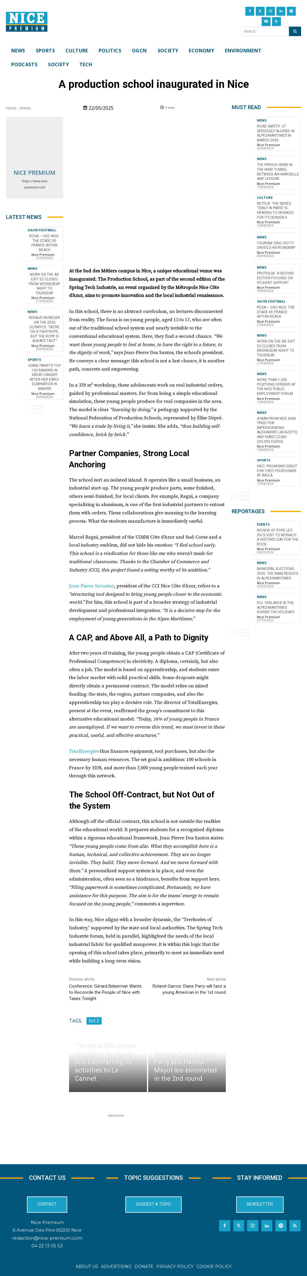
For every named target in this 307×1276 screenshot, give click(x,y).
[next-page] (38, 409)
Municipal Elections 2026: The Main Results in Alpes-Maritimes (277, 573)
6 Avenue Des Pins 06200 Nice (47, 1230)
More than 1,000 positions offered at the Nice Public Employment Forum (276, 387)
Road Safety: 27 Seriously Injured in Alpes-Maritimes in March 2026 (276, 133)
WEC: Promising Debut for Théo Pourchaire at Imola (277, 470)
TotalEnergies (84, 751)
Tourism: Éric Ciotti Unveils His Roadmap (276, 245)
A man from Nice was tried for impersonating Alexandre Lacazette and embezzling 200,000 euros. (277, 430)
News (32, 268)
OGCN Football (42, 230)
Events (25, 108)
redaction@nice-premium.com (47, 1238)
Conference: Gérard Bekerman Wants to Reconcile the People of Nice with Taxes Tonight (105, 992)
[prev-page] (29, 409)
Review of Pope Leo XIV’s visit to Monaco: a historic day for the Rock (277, 537)
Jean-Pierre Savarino (91, 586)
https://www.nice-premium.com (35, 184)
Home (11, 108)
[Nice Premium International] (26, 22)
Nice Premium (34, 172)
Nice (94, 1020)
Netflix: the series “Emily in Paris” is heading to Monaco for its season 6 (275, 210)
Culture (265, 197)
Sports (34, 359)
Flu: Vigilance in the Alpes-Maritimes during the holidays (275, 607)
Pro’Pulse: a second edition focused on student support (275, 278)
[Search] (295, 31)
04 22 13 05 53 (47, 1245)
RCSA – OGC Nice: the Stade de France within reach (44, 243)
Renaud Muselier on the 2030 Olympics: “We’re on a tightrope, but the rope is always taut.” (44, 329)
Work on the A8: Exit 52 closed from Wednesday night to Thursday (44, 283)
